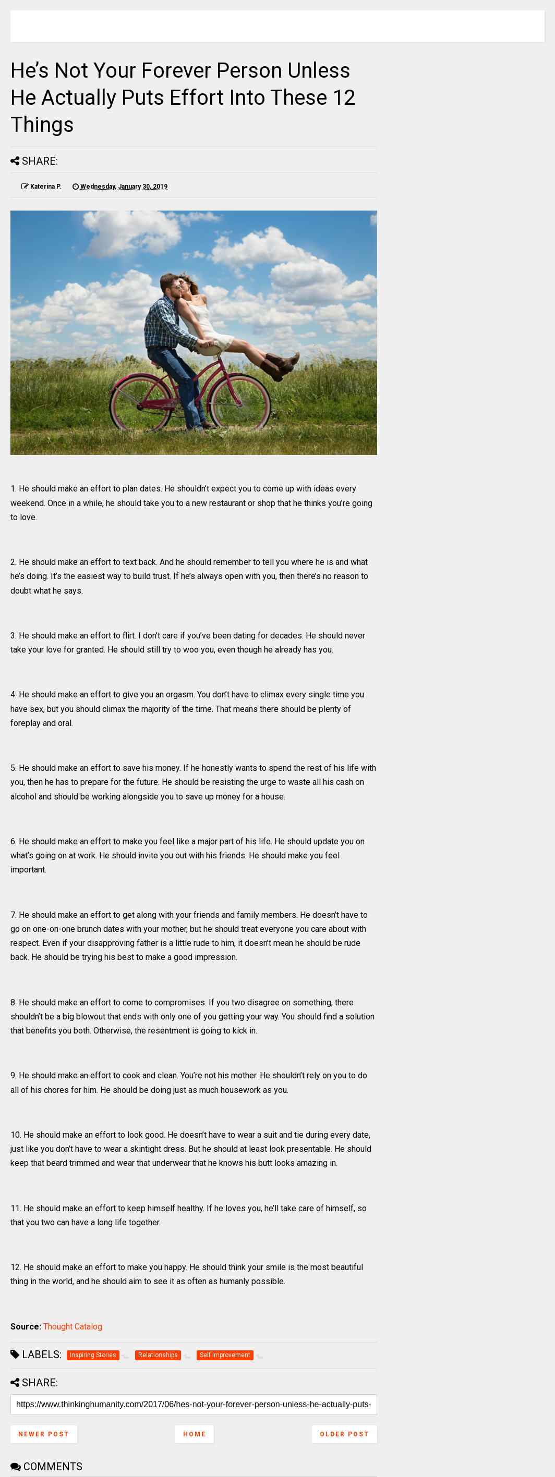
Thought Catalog (72, 1327)
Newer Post (43, 1434)
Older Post (344, 1434)
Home (194, 1434)
